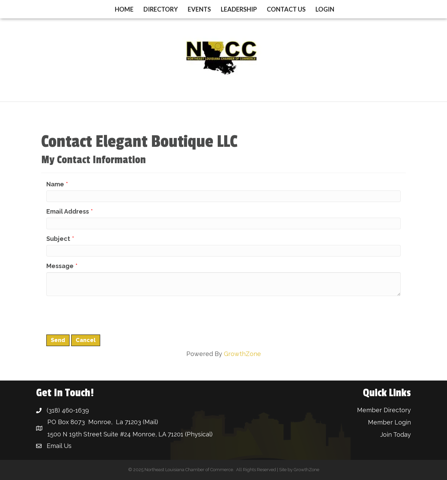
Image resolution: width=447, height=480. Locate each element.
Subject (58, 238)
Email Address (67, 211)
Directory (160, 9)
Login (324, 9)
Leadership (239, 9)
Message (60, 265)
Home (124, 9)
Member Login (389, 422)
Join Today (395, 434)
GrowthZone (242, 353)
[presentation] (98, 314)
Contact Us (286, 9)
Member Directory (384, 410)
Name (55, 184)
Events (199, 9)
